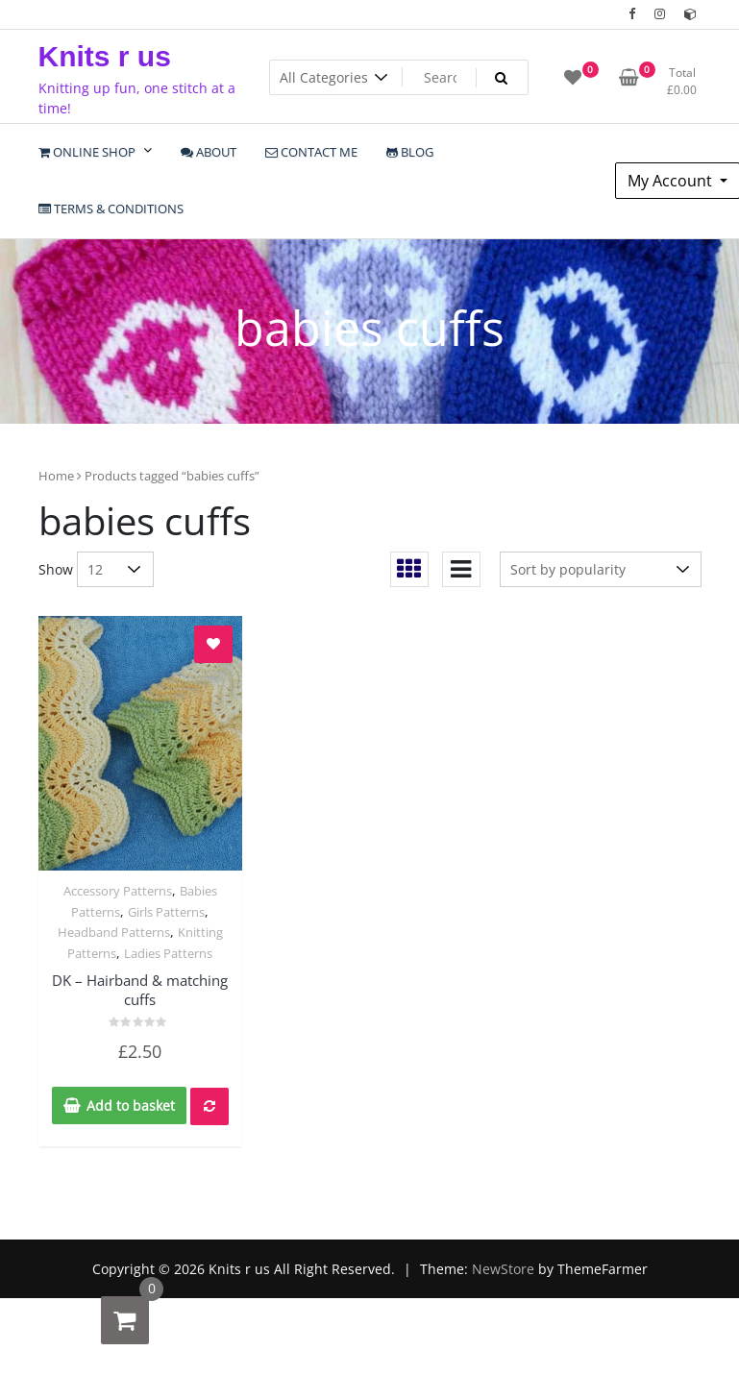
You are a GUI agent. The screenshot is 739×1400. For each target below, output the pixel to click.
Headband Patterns (114, 932)
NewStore (503, 1269)
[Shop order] (601, 569)
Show (55, 569)
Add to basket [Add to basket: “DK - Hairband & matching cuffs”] (130, 1105)
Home (56, 475)
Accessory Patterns (117, 890)
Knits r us (104, 56)
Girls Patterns (166, 912)
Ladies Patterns (168, 953)
